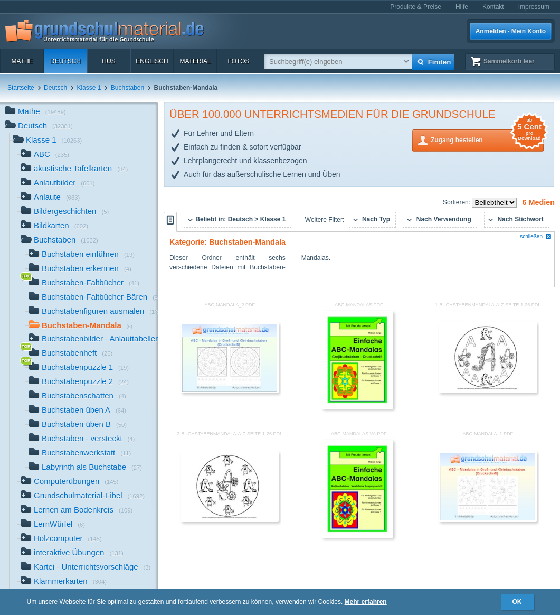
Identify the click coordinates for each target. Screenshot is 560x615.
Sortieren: (457, 202)
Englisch (152, 61)
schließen (536, 236)
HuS (108, 61)
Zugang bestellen (487, 139)
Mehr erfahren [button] (366, 601)
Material (195, 61)
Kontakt (493, 7)
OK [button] (517, 601)
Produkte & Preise (415, 7)
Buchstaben (127, 87)
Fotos (238, 61)
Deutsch (65, 61)
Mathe (22, 61)
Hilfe (461, 7)
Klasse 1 (89, 87)
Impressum (533, 7)
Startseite (20, 87)
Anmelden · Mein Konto (511, 31)
